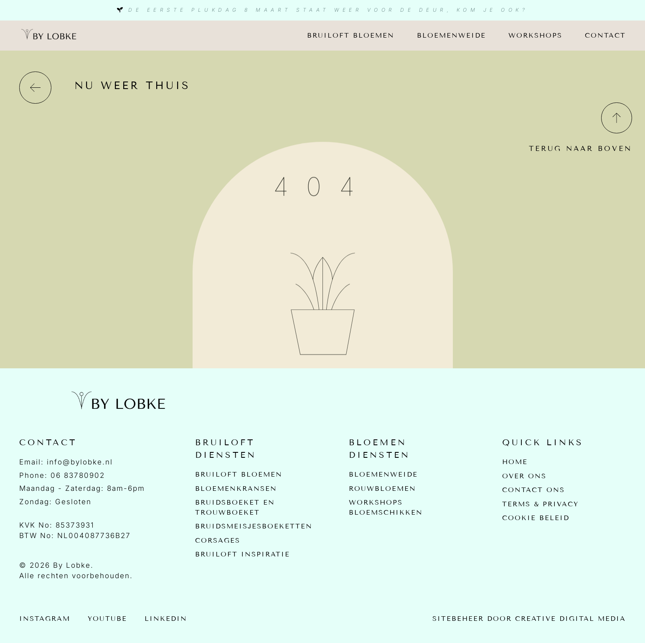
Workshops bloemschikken (386, 508)
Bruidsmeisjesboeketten (253, 527)
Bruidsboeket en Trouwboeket (235, 508)
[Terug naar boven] (616, 117)
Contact (605, 35)
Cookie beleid (535, 519)
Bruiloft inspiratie (242, 555)
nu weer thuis (132, 85)
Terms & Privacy (540, 504)
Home (515, 462)
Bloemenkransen (236, 488)
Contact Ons (533, 490)
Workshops (535, 35)
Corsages (217, 541)
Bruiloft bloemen (350, 35)
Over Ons (524, 476)
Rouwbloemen (382, 488)
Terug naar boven (580, 148)
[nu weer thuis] (35, 87)
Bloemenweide (451, 35)
